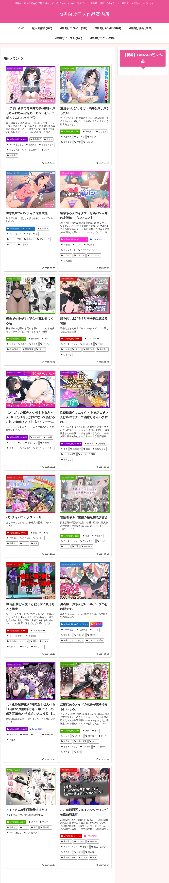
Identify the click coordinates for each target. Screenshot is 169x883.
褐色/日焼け (13, 349)
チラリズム (37, 646)
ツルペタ (79, 137)
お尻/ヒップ (99, 449)
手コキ (33, 344)
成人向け (66, 741)
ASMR (24, 734)
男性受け (89, 245)
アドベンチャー (69, 847)
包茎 (86, 536)
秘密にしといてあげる (72, 640)
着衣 (64, 449)
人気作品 (96, 624)
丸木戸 (22, 344)
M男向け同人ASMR (17, 139)
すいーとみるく (15, 145)
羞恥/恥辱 (35, 139)
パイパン (87, 546)
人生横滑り (99, 746)
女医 (87, 449)
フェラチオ (13, 150)
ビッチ (103, 736)
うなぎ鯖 (101, 131)
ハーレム (92, 841)
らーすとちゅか (69, 344)
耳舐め (48, 139)
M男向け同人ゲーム (71, 338)
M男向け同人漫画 (70, 131)
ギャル (44, 344)
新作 (77, 752)
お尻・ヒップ (98, 847)
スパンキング (14, 234)
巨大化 (78, 852)
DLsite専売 (96, 239)
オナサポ (12, 734)
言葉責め (31, 145)
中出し (24, 646)
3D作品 (65, 245)
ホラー (84, 847)
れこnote (25, 538)
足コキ (11, 344)
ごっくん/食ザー (30, 150)
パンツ (46, 150)
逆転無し (88, 131)
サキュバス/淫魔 (94, 640)
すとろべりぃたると (43, 448)
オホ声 (48, 437)
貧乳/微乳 (66, 261)
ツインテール (68, 250)
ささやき (35, 437)
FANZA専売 (90, 836)
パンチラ (79, 841)
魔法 (34, 641)
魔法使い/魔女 (68, 857)
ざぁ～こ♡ (43, 239)
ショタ (65, 349)
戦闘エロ (36, 533)
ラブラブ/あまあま (87, 250)
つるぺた (89, 142)
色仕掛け (38, 538)
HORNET (47, 734)
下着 (77, 142)
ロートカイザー (15, 636)
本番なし (29, 239)
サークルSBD (68, 454)
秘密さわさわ (46, 145)
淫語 (86, 730)
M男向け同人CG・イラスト (20, 228)
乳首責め (66, 137)
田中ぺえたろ (14, 833)
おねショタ (86, 344)
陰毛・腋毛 (80, 741)
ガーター (77, 736)
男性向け (90, 736)
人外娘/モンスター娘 (17, 641)
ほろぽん (79, 255)
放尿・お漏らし (69, 746)
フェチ (44, 822)
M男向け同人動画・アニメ (74, 239)
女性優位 (12, 155)
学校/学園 (28, 349)
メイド (65, 736)
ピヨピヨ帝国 (14, 239)
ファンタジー (92, 338)
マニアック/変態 (86, 454)
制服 (93, 857)
